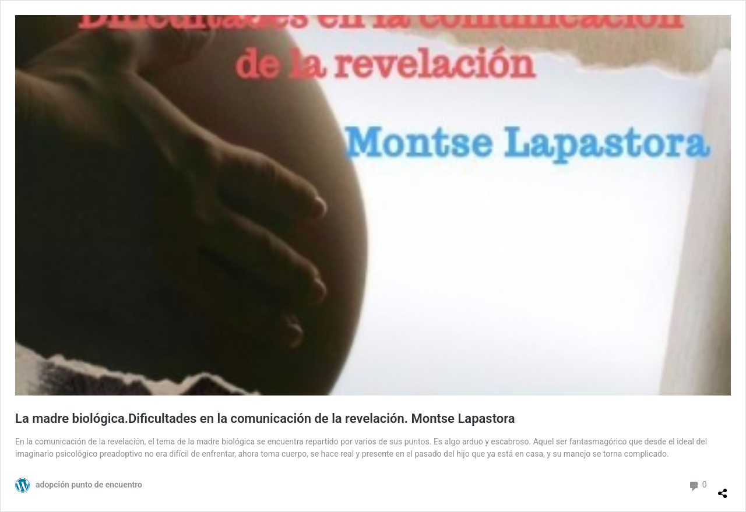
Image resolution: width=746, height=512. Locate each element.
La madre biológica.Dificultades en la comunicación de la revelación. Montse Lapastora (265, 418)
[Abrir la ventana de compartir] (723, 489)
